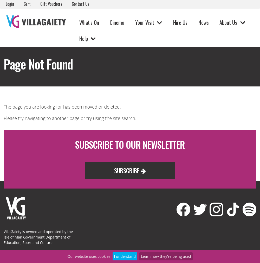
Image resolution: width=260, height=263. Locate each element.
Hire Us (180, 22)
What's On (89, 22)
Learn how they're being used (166, 256)
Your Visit (144, 22)
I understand (125, 256)
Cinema (117, 22)
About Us (228, 22)
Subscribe (130, 170)
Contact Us (80, 4)
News (203, 22)
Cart (27, 4)
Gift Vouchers (51, 4)
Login (10, 4)
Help (83, 38)
